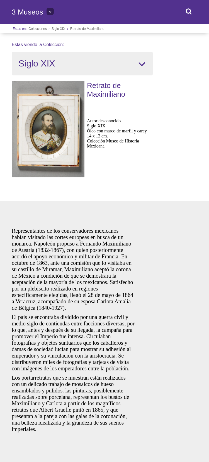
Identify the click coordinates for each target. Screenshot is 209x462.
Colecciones (37, 29)
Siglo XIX (58, 29)
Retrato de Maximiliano (87, 29)
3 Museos (27, 12)
